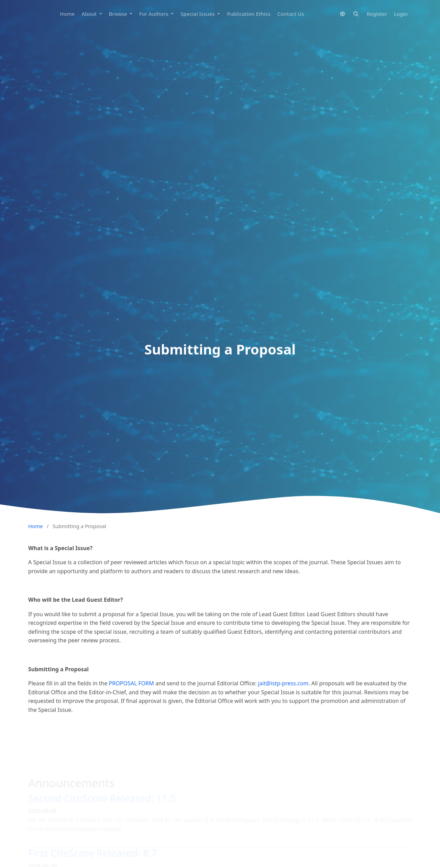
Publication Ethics (248, 13)
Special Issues (198, 13)
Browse (119, 13)
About (89, 13)
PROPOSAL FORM (131, 683)
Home (67, 13)
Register (377, 13)
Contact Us (290, 13)
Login (401, 13)
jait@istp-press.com (283, 683)
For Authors (154, 13)
